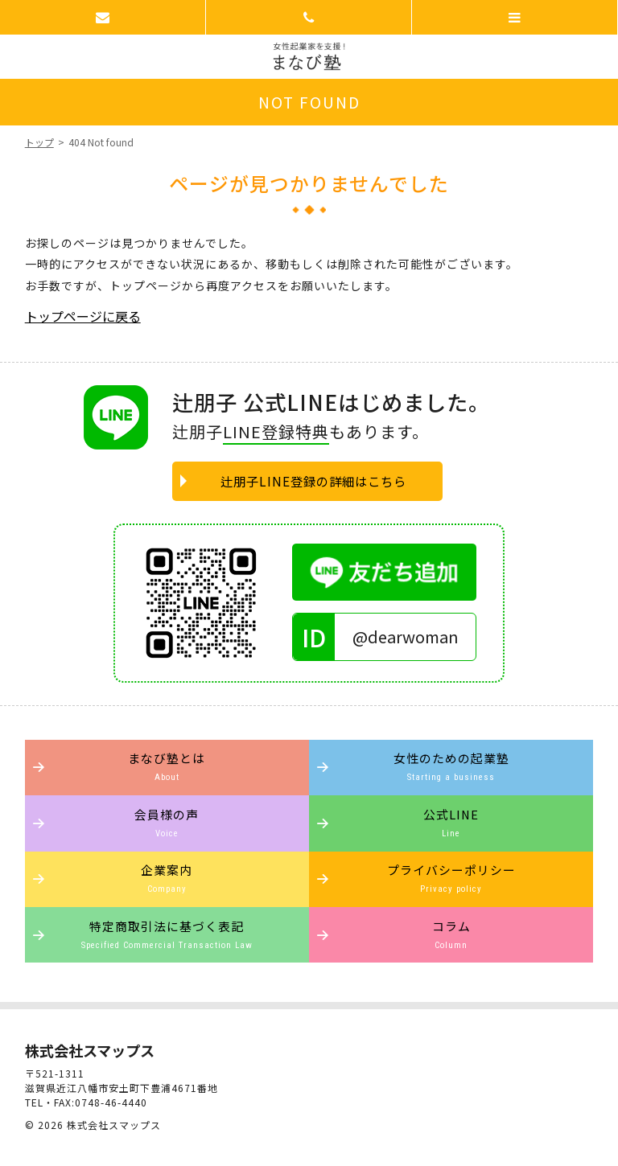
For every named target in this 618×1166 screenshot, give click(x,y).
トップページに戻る (83, 316)
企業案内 (167, 877)
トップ (39, 142)
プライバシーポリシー (451, 877)
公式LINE (451, 822)
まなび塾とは (167, 765)
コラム (451, 934)
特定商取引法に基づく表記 (167, 934)
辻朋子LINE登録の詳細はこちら (313, 481)
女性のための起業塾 (451, 765)
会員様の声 (167, 822)
